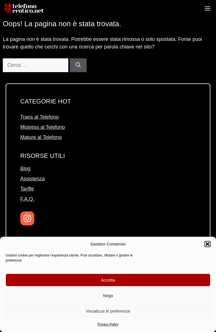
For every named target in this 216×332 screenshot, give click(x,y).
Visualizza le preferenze (108, 311)
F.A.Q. (27, 199)
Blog (25, 168)
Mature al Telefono (41, 137)
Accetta (108, 280)
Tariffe (27, 189)
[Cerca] (78, 65)
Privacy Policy (108, 324)
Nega (108, 295)
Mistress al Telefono (42, 127)
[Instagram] (27, 218)
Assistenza (32, 179)
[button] (207, 244)
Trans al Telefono (39, 117)
